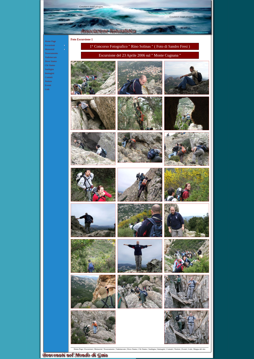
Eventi (48, 85)
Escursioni (88, 349)
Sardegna (49, 69)
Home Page (50, 41)
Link (47, 89)
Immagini (49, 73)
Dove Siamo (51, 61)
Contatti (49, 77)
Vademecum (51, 57)
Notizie (48, 81)
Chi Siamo (50, 65)
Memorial (98, 349)
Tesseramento (51, 53)
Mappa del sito (199, 349)
